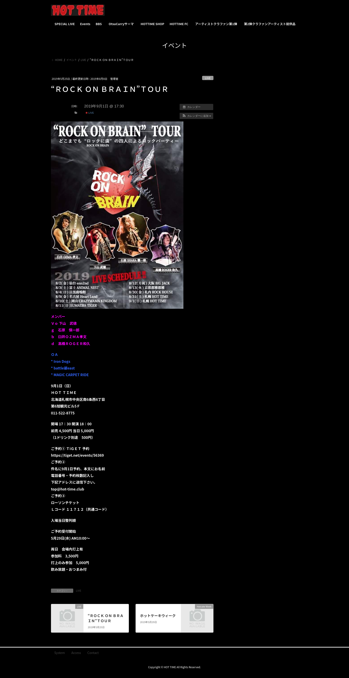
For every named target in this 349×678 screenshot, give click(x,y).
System (59, 652)
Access (76, 652)
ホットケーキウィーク (158, 615)
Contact (93, 652)
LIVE (208, 78)
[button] (196, 116)
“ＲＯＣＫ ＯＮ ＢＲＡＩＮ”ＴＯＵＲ (106, 618)
